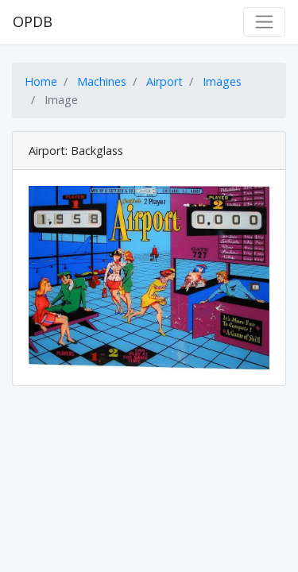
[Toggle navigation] (264, 22)
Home (41, 81)
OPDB (32, 21)
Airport (164, 81)
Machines (101, 81)
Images (222, 81)
